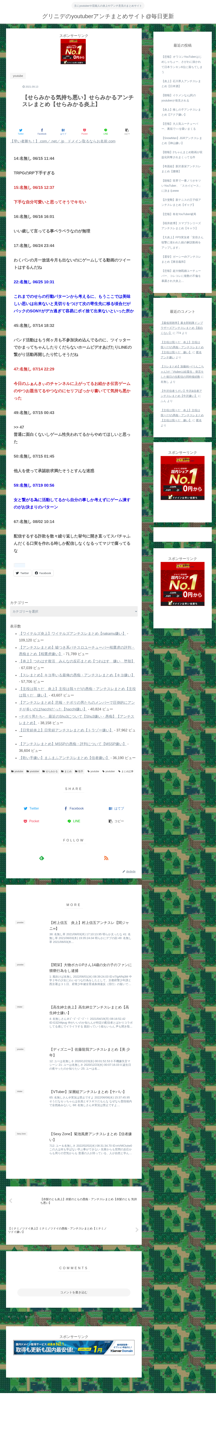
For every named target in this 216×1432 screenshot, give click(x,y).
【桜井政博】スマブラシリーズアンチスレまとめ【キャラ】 (181, 226)
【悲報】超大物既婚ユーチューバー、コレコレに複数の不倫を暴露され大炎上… (181, 275)
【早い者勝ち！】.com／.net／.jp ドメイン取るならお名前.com (62, 141)
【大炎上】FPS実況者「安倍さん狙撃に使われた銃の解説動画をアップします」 (182, 242)
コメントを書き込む (73, 1292)
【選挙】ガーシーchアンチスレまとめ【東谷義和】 (181, 259)
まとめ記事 (125, 771)
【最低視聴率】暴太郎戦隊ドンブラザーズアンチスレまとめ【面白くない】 (182, 328)
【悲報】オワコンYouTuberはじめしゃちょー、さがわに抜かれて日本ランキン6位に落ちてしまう (182, 64)
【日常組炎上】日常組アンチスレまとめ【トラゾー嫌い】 (66, 730)
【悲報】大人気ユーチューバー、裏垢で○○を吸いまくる (179, 126)
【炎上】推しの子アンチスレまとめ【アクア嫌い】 (181, 112)
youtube (17, 771)
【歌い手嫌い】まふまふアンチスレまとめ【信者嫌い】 (64, 758)
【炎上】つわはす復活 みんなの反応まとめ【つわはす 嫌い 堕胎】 (77, 661)
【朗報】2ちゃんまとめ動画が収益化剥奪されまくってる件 (182, 155)
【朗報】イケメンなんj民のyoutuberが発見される (178, 98)
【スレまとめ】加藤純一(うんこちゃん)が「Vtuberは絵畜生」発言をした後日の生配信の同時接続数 (182, 371)
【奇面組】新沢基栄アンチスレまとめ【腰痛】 (181, 169)
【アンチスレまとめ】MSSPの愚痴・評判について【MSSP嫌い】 (72, 744)
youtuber (33, 771)
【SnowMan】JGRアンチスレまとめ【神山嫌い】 (181, 140)
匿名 (199, 420)
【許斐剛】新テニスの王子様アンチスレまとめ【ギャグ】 (181, 202)
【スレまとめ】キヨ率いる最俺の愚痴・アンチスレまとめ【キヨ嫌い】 (77, 675)
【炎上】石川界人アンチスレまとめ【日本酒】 (181, 83)
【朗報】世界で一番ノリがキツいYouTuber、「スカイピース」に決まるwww (181, 185)
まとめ (66, 771)
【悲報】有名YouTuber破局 (178, 214)
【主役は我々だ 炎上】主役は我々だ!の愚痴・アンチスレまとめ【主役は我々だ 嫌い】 (182, 347)
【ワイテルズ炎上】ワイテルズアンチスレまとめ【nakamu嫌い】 (72, 634)
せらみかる (50, 771)
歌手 (79, 771)
